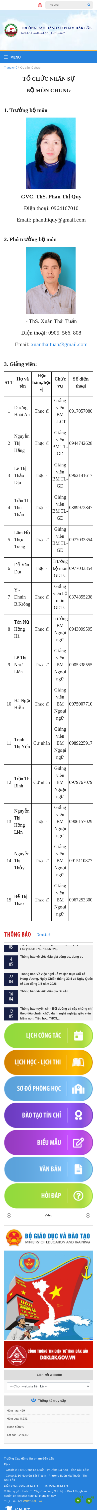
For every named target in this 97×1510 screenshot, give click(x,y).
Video (48, 1215)
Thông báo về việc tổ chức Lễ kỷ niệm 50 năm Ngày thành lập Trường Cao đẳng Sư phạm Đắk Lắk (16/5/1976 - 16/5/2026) (54, 956)
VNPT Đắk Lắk (32, 1501)
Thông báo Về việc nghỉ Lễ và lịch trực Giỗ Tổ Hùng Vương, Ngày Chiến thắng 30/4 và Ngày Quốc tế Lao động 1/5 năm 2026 (56, 991)
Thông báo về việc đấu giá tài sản (44, 1004)
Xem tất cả (43, 935)
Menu (12, 57)
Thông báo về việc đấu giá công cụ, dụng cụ (51, 969)
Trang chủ (10, 67)
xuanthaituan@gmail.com (59, 344)
